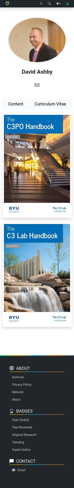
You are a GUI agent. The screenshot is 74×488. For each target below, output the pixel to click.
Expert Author (21, 450)
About (16, 399)
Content (15, 104)
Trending (18, 442)
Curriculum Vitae (50, 104)
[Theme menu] (58, 3)
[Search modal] (49, 3)
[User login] (67, 3)
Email (21, 470)
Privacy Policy (22, 384)
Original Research (24, 435)
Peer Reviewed (22, 427)
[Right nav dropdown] (41, 3)
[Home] (7, 3)
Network (17, 392)
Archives (18, 377)
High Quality (20, 420)
